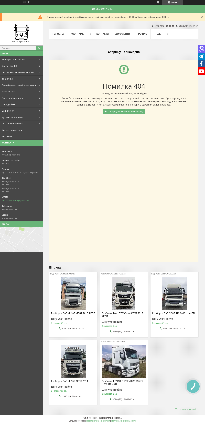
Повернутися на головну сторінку (125, 111)
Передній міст (9, 104)
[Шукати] (39, 48)
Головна (58, 34)
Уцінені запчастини (12, 130)
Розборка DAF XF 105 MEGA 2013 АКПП (73, 313)
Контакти (102, 34)
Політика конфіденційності (123, 421)
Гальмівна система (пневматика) (19, 85)
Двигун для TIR (9, 65)
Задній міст (8, 110)
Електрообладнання (12, 97)
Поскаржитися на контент (98, 421)
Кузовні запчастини (12, 117)
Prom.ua (117, 418)
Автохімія (7, 136)
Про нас (142, 34)
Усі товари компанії (185, 409)
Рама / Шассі (8, 91)
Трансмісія (7, 78)
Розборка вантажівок (13, 59)
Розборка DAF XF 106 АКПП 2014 (69, 381)
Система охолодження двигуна (18, 72)
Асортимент (79, 34)
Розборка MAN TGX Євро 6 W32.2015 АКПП (122, 315)
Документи (122, 34)
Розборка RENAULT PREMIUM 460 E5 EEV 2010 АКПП (122, 383)
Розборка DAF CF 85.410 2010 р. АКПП (173, 313)
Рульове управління (12, 123)
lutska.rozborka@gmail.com (16, 200)
